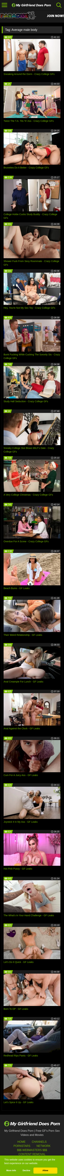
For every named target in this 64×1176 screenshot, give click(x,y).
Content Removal (32, 1154)
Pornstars (21, 1145)
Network (44, 1145)
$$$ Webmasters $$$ (32, 1150)
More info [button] (11, 1170)
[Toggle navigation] (4, 5)
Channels (39, 1141)
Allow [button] (45, 1170)
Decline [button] (26, 1170)
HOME (21, 1141)
